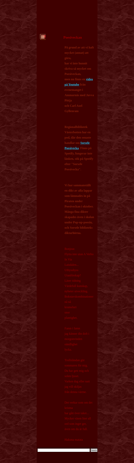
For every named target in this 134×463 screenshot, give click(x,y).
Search (94, 450)
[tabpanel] (79, 243)
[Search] (63, 450)
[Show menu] (43, 37)
